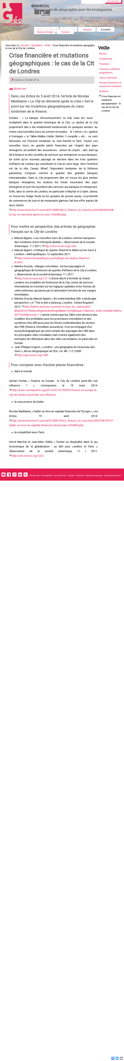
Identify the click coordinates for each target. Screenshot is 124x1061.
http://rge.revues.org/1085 (33, 358)
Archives (80, 480)
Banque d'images (45, 32)
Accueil (28, 45)
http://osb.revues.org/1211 (33, 289)
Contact (71, 480)
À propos (65, 32)
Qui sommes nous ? (113, 480)
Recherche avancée (94, 480)
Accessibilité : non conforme (53, 480)
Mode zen (18, 93)
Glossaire (87, 29)
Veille (53, 45)
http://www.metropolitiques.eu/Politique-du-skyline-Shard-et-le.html (58, 273)
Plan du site (34, 480)
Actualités (106, 29)
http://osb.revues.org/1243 (61, 261)
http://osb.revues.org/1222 (70, 460)
